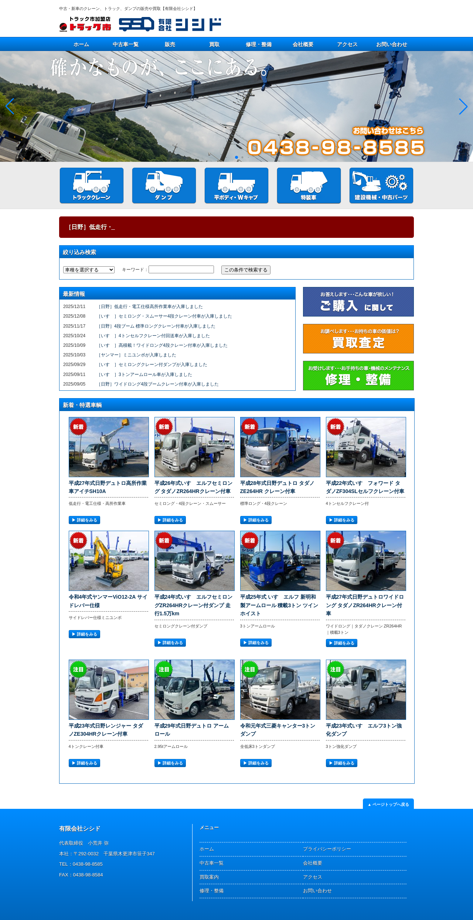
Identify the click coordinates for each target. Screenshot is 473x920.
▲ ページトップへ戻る (388, 804)
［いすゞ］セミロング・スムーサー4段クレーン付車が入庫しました (164, 316)
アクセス (347, 44)
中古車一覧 (126, 44)
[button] (463, 106)
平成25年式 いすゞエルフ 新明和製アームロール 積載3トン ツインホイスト (279, 605)
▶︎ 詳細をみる (84, 520)
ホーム (81, 44)
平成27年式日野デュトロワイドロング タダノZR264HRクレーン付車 (365, 605)
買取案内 (209, 877)
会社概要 (303, 44)
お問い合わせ (391, 44)
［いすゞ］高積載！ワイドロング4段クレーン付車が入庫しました (162, 345)
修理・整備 (259, 44)
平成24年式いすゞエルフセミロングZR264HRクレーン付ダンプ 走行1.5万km (193, 605)
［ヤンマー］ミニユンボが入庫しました (136, 355)
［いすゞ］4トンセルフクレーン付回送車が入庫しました (153, 335)
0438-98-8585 (88, 864)
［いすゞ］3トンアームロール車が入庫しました (144, 374)
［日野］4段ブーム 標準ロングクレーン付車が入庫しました (155, 326)
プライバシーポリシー (327, 849)
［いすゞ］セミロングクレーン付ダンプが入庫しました (151, 364)
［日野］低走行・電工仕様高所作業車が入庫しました (149, 306)
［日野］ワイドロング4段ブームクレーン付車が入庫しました (157, 384)
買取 (214, 44)
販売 (170, 44)
